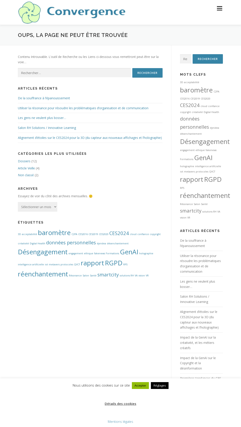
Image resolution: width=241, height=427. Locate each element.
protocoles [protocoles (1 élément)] (67, 264)
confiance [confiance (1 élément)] (143, 234)
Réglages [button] (160, 385)
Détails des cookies (120, 403)
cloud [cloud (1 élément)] (133, 234)
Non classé (26, 175)
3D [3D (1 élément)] (19, 234)
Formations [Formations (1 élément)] (112, 253)
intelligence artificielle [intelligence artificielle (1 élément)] (31, 264)
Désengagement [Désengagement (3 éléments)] (43, 251)
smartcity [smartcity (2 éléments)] (108, 274)
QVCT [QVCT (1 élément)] (77, 264)
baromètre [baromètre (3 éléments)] (54, 232)
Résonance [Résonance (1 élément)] (75, 275)
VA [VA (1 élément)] (136, 275)
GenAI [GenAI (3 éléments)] (129, 251)
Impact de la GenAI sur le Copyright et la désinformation (198, 363)
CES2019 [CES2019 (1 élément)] (93, 234)
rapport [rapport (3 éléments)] (92, 262)
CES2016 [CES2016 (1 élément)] (83, 234)
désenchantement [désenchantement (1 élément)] (118, 243)
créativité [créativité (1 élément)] (23, 243)
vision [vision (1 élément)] (142, 275)
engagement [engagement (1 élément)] (75, 253)
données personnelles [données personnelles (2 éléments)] (71, 242)
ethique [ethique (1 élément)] (88, 253)
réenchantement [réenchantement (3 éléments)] (43, 274)
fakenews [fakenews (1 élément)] (99, 253)
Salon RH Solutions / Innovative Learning (47, 128)
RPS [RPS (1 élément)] (125, 264)
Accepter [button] (140, 385)
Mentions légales (120, 421)
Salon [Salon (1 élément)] (86, 275)
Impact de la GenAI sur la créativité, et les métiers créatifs (198, 342)
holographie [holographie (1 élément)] (146, 253)
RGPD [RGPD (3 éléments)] (113, 262)
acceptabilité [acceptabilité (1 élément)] (29, 234)
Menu (219, 8)
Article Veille (26, 168)
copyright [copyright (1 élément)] (155, 234)
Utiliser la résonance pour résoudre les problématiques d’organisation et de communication (83, 108)
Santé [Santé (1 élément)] (93, 275)
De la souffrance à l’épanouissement (44, 98)
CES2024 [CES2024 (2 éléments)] (119, 233)
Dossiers (24, 161)
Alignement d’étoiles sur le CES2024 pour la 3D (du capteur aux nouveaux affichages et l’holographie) (90, 138)
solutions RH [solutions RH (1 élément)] (127, 275)
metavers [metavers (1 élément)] (54, 264)
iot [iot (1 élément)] (46, 264)
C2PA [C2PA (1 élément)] (74, 234)
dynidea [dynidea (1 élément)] (101, 243)
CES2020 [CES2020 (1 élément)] (103, 234)
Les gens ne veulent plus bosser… (42, 118)
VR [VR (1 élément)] (147, 275)
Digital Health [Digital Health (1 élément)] (37, 243)
